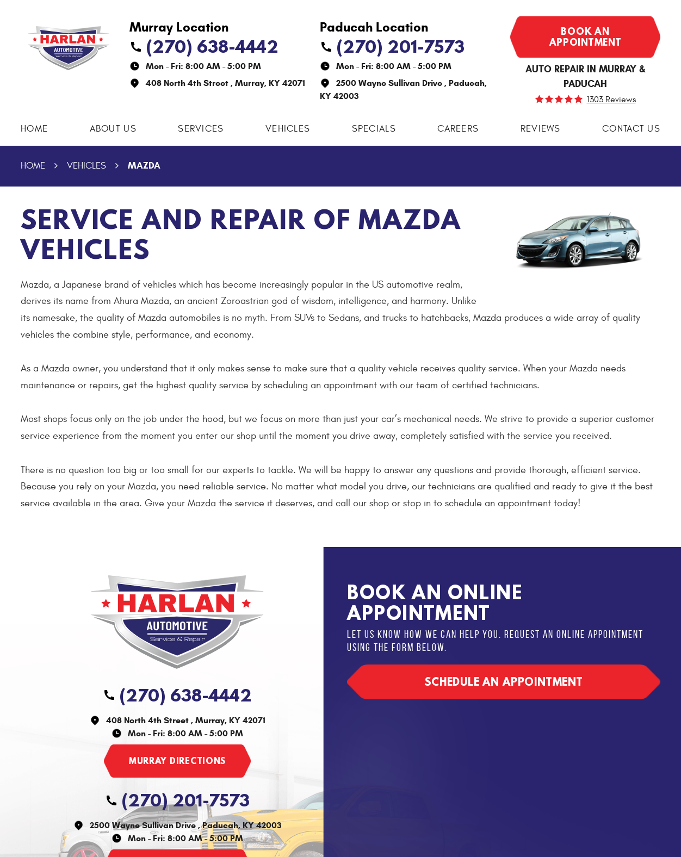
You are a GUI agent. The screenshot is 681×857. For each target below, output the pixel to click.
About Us (113, 128)
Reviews (541, 128)
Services (201, 128)
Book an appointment (585, 36)
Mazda (144, 165)
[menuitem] (34, 129)
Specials (374, 128)
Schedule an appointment (503, 681)
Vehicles (287, 128)
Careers (458, 128)
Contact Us (631, 128)
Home (34, 128)
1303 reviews (611, 99)
